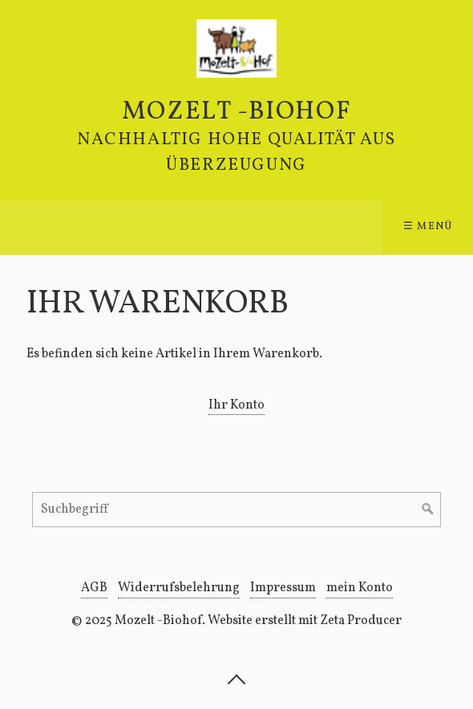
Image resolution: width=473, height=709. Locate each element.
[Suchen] (428, 509)
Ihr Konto (236, 405)
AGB (94, 588)
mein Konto (359, 588)
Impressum (283, 588)
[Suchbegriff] (236, 509)
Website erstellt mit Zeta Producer (305, 621)
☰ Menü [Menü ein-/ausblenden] (428, 227)
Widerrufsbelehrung (179, 588)
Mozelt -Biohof (236, 112)
